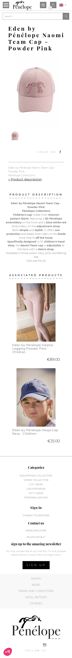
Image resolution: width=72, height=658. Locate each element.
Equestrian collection (36, 475)
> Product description (25, 179)
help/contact (36, 537)
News (36, 584)
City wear (36, 484)
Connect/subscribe (36, 515)
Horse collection (36, 480)
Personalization (36, 497)
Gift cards (36, 493)
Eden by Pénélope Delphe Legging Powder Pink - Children (32, 348)
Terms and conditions (36, 591)
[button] (7, 651)
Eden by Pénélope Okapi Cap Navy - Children (35, 431)
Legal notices (36, 597)
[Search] (33, 16)
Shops (36, 578)
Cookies (36, 603)
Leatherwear (36, 488)
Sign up (36, 565)
